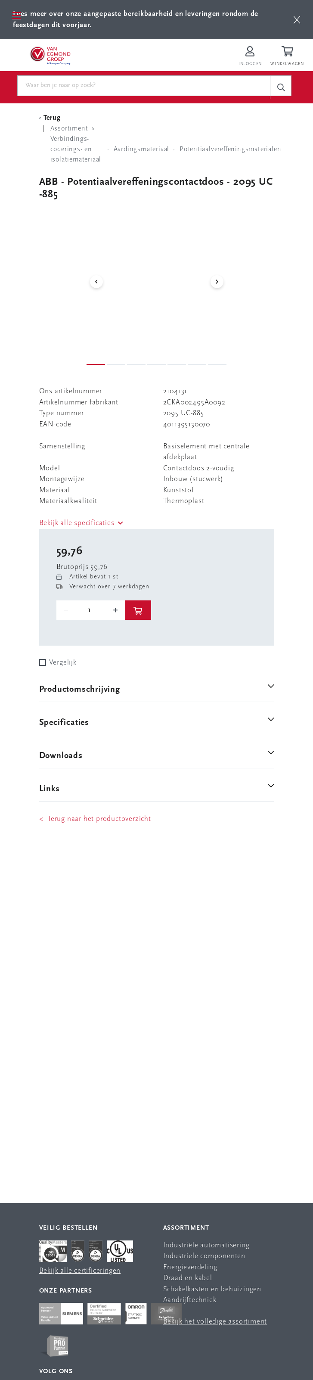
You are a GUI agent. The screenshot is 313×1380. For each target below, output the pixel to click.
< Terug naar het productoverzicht (95, 819)
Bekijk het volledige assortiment (215, 1321)
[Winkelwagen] (288, 57)
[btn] (297, 20)
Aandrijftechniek (190, 1300)
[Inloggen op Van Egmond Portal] (250, 57)
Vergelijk (63, 662)
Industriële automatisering (206, 1245)
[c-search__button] (280, 87)
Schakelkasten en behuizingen (212, 1289)
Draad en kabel (187, 1278)
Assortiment (186, 1228)
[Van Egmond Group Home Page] (50, 55)
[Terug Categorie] (51, 118)
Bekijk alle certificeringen (80, 1270)
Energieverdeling (190, 1267)
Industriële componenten (204, 1256)
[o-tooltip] (91, 610)
